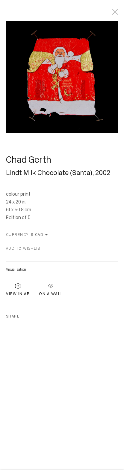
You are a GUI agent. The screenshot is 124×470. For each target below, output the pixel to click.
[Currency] (40, 236)
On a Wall (51, 289)
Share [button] (12, 317)
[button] (24, 250)
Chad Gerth (28, 160)
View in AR (18, 290)
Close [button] (113, 13)
